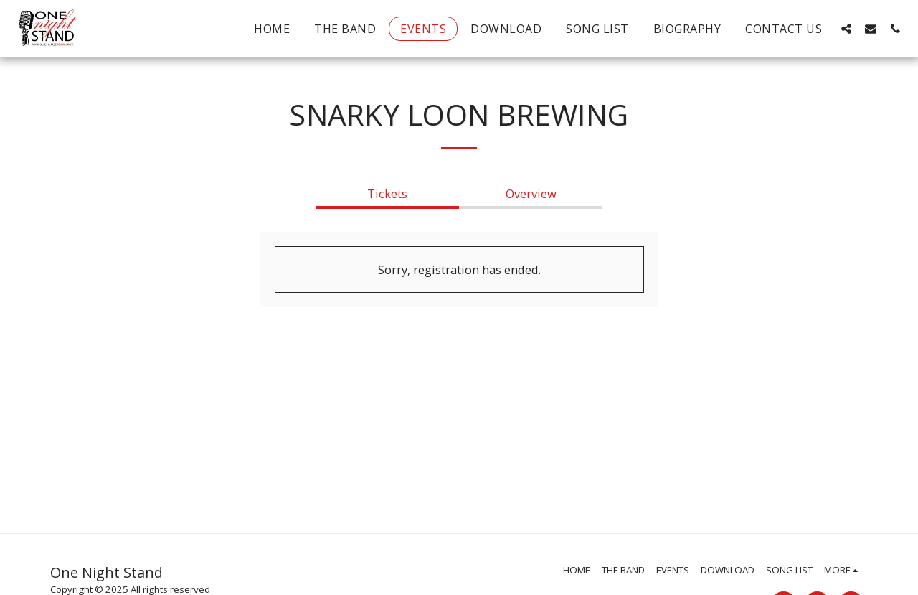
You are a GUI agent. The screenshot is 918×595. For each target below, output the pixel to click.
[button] (846, 28)
